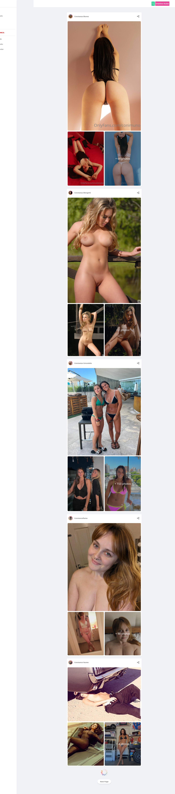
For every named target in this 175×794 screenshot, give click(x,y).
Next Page (104, 781)
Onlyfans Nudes (162, 3)
